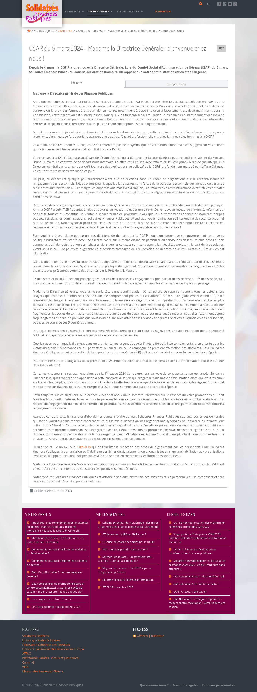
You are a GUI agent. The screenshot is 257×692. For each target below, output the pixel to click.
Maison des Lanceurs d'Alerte (42, 671)
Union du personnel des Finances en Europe (53, 649)
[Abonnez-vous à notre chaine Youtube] (230, 4)
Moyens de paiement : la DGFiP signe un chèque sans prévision (125, 570)
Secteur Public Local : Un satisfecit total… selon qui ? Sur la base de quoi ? (125, 559)
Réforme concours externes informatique (127, 580)
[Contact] (209, 4)
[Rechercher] (201, 4)
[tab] (76, 83)
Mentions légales (184, 685)
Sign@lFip (84, 447)
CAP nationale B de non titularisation (196, 584)
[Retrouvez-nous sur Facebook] (219, 4)
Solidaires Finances (35, 636)
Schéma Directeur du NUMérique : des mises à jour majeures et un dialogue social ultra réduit (128, 524)
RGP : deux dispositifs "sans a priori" (125, 549)
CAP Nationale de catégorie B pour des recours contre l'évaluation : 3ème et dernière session (197, 603)
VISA (25, 667)
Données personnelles (217, 685)
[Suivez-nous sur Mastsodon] (225, 4)
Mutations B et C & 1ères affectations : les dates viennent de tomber (55, 540)
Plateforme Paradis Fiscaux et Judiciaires (50, 658)
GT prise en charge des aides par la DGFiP (128, 542)
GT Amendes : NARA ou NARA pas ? (124, 534)
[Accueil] (42, 13)
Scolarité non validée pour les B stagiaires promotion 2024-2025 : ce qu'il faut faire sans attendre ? (197, 564)
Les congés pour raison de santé (51, 599)
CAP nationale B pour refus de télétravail (198, 576)
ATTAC (26, 653)
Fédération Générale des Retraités (46, 645)
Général (142, 636)
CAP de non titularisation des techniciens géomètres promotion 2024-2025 (196, 524)
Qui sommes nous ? (154, 685)
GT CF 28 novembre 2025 (117, 587)
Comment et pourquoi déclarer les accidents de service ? (57, 563)
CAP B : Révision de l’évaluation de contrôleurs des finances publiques (192, 551)
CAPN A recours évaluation (190, 591)
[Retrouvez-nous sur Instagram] (235, 4)
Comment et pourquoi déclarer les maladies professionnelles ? (56, 551)
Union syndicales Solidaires (41, 640)
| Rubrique (156, 636)
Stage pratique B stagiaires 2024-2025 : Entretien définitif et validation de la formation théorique (197, 538)
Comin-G (28, 662)
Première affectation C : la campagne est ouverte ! (54, 574)
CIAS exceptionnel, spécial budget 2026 (55, 606)
